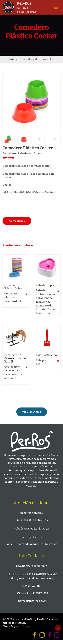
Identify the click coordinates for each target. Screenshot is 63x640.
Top (58, 628)
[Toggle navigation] (55, 7)
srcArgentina (27, 626)
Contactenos (17, 220)
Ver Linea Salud (31, 411)
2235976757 (40, 593)
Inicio (13, 59)
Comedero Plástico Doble (13, 287)
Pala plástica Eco (46, 355)
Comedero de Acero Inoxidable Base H (15, 358)
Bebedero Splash (46, 285)
